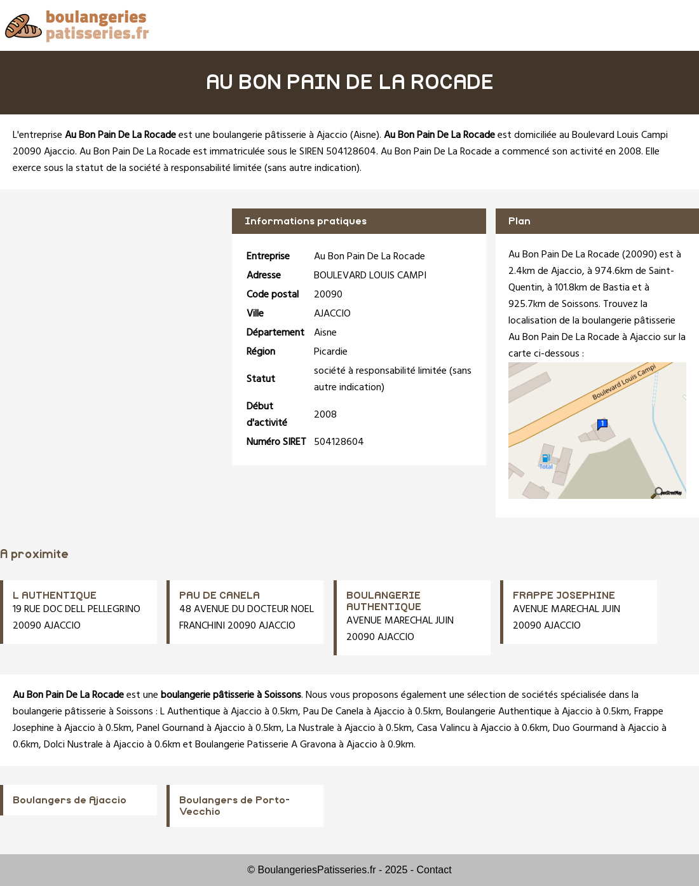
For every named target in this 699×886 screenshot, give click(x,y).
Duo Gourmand (585, 728)
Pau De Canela (333, 712)
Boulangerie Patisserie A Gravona (265, 745)
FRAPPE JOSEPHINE (564, 595)
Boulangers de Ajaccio (69, 800)
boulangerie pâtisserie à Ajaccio (280, 135)
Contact (434, 869)
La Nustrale (310, 728)
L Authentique (190, 712)
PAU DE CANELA (219, 595)
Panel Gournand (170, 728)
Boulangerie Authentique (499, 712)
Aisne (364, 135)
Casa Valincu (443, 728)
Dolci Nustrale (73, 745)
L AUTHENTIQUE (55, 595)
